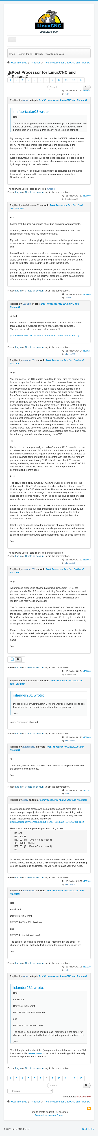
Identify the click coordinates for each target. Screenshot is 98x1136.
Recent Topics (25, 54)
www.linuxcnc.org (54, 54)
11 (66, 80)
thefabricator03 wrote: (31, 111)
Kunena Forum (55, 1115)
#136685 (87, 737)
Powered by (41, 1115)
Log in (18, 192)
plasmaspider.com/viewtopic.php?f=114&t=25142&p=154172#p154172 (47, 822)
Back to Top (88, 1129)
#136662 (87, 560)
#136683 (87, 671)
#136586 (87, 91)
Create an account (34, 192)
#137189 (87, 881)
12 (73, 80)
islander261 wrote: (28, 695)
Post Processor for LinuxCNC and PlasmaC (62, 100)
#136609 (87, 294)
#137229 (87, 967)
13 (81, 80)
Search (39, 54)
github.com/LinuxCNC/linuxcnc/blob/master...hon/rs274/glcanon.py (44, 335)
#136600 (87, 196)
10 (59, 80)
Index (12, 54)
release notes (35, 1053)
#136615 (87, 351)
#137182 (87, 790)
